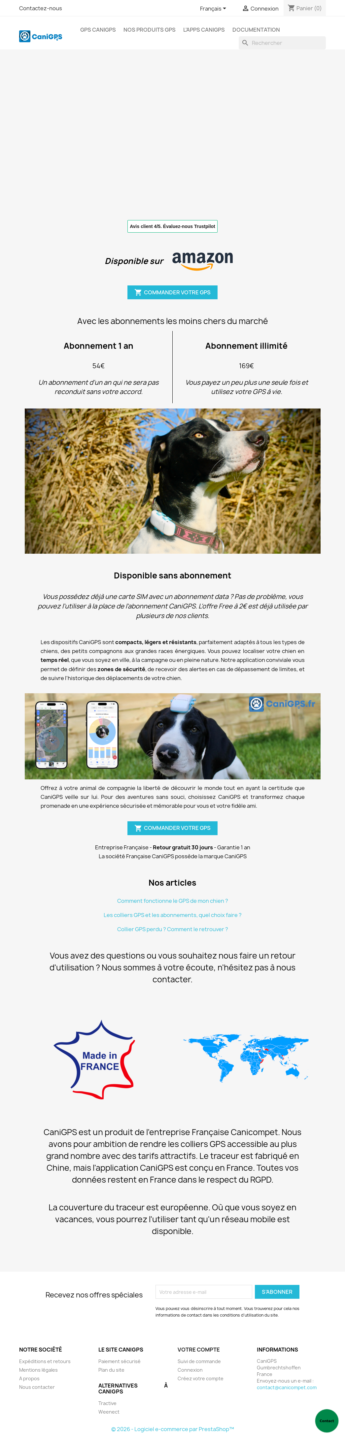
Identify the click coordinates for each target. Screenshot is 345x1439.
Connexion (190, 1370)
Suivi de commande (199, 1361)
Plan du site (111, 1370)
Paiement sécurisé (119, 1361)
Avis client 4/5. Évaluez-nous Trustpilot (172, 226)
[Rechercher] (282, 42)
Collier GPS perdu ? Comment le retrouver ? (172, 929)
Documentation (256, 29)
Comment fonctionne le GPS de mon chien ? (172, 900)
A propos (29, 1378)
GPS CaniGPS (98, 29)
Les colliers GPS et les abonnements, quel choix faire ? (173, 915)
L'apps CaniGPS (204, 29)
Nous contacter (37, 1387)
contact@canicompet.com (287, 1387)
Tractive (107, 1403)
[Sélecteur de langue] (214, 9)
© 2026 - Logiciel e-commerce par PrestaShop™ (172, 1429)
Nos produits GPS (149, 29)
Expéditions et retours (45, 1361)
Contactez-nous (40, 8)
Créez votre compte (201, 1378)
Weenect (109, 1412)
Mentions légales (38, 1370)
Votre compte (199, 1349)
